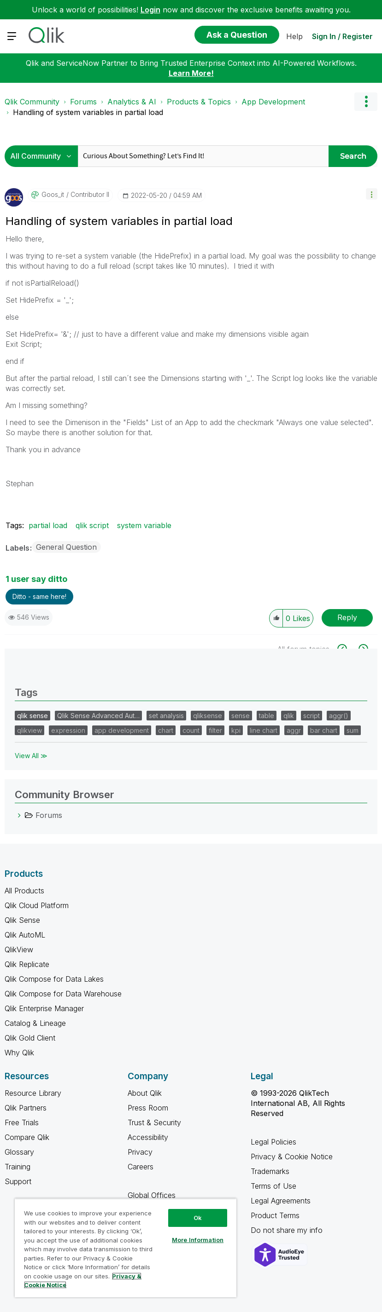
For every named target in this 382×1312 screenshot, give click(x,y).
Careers (140, 1166)
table (266, 715)
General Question (66, 547)
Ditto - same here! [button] (39, 596)
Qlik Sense (22, 920)
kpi (236, 730)
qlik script (92, 525)
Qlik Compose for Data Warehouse (63, 993)
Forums (83, 101)
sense (240, 715)
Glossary (19, 1152)
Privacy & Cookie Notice (292, 1156)
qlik (288, 715)
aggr (294, 730)
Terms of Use (273, 1186)
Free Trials (22, 1122)
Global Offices (152, 1195)
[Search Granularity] (43, 156)
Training (17, 1166)
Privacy (140, 1152)
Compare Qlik (27, 1137)
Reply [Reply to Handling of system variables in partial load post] (347, 617)
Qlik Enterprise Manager (44, 1008)
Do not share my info (288, 1230)
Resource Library (33, 1093)
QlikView (19, 949)
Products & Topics (199, 101)
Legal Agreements (281, 1200)
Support (18, 1181)
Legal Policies (273, 1141)
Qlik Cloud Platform (37, 905)
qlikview (29, 730)
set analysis (166, 715)
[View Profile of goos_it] (52, 194)
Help (294, 36)
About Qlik (145, 1093)
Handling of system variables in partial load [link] (88, 112)
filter (215, 730)
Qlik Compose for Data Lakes (54, 979)
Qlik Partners (26, 1107)
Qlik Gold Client (30, 1037)
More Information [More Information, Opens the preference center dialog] (197, 1239)
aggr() (338, 715)
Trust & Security (154, 1122)
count (191, 730)
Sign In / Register (342, 36)
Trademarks (270, 1171)
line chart (263, 730)
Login (150, 9)
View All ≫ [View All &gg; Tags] (31, 756)
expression (68, 730)
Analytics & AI (131, 101)
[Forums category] (19, 815)
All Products (24, 890)
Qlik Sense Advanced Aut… (98, 715)
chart (165, 730)
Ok (198, 1217)
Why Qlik (19, 1052)
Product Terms (275, 1215)
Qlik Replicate (27, 964)
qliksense (207, 715)
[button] (371, 194)
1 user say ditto (36, 579)
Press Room (148, 1107)
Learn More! (191, 73)
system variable (144, 525)
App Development (273, 101)
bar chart (323, 730)
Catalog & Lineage (35, 1023)
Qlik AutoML (25, 934)
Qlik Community (32, 101)
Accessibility (148, 1137)
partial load (48, 525)
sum (352, 730)
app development (121, 730)
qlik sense (32, 715)
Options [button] (365, 101)
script (311, 715)
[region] (125, 1247)
